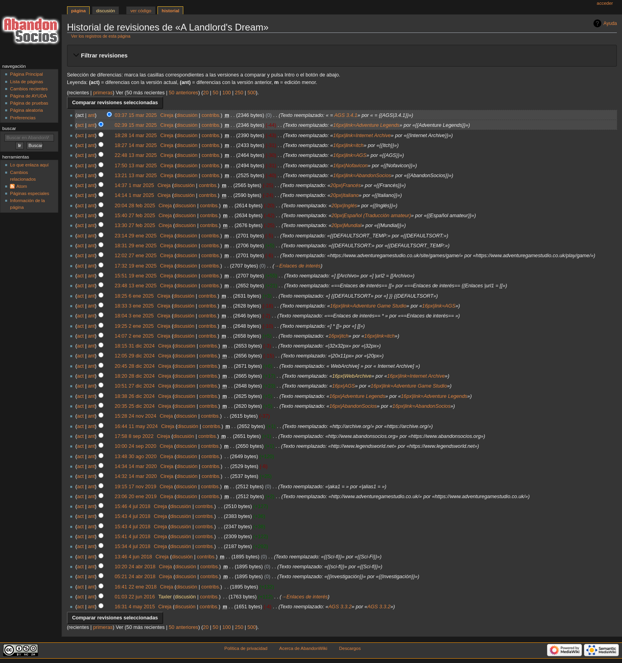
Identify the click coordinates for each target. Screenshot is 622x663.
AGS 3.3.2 (340, 607)
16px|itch (338, 336)
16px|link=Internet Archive (362, 135)
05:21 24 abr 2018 (135, 576)
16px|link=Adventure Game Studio (368, 306)
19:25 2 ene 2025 (134, 326)
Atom (21, 186)
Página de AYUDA (28, 96)
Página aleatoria (26, 110)
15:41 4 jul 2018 (132, 536)
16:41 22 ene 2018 (136, 587)
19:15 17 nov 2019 (135, 486)
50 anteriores (183, 93)
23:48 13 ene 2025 (136, 286)
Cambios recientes (29, 88)
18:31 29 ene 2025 (136, 245)
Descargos (350, 648)
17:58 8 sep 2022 (134, 436)
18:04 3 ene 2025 (134, 316)
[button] (341, 55)
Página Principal (26, 74)
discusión (187, 115)
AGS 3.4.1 (345, 115)
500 (252, 93)
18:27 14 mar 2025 (136, 145)
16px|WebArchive (351, 376)
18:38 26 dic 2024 (135, 396)
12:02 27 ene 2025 (136, 255)
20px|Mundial (346, 225)
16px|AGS (343, 386)
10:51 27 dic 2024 (135, 386)
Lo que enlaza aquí (29, 164)
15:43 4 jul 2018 (132, 516)
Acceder (605, 3)
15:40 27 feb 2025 (135, 215)
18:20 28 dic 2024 (135, 376)
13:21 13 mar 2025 (136, 175)
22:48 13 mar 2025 (136, 155)
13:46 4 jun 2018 (133, 557)
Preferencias (22, 117)
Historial (171, 10)
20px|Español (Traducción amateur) (371, 215)
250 (239, 93)
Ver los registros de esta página (100, 36)
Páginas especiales (29, 193)
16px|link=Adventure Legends (366, 125)
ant (91, 115)
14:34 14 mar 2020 (136, 466)
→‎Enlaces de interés (297, 266)
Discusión (105, 10)
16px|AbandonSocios (353, 406)
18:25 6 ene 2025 (134, 296)
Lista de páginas (26, 81)
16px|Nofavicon (350, 165)
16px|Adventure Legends (357, 396)
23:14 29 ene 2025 (136, 236)
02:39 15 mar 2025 (136, 125)
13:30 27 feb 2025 (135, 225)
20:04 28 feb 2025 (135, 205)
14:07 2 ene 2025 (134, 336)
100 (227, 93)
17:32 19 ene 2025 (136, 266)
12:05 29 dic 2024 (135, 356)
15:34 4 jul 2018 (132, 546)
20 (206, 93)
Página (78, 10)
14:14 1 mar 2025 (134, 195)
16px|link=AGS (350, 155)
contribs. (211, 115)
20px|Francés (345, 185)
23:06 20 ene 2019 (136, 496)
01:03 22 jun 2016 (135, 597)
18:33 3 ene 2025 (134, 306)
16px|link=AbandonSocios (362, 175)
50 (215, 93)
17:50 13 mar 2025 (136, 165)
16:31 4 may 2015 (135, 607)
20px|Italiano (344, 195)
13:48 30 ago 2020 (136, 456)
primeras (103, 93)
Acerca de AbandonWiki (303, 648)
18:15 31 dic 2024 (135, 346)
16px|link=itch (348, 145)
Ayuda (610, 23)
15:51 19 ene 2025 (136, 276)
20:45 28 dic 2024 (135, 366)
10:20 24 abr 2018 (135, 566)
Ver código (141, 10)
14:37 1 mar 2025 (134, 185)
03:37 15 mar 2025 (136, 115)
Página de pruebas (29, 103)
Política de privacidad (246, 648)
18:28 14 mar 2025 (136, 135)
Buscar (9, 128)
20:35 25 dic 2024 (135, 406)
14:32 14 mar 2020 (136, 476)
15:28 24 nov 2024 (135, 416)
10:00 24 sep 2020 (135, 446)
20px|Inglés (344, 205)
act (80, 125)
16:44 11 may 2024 (136, 426)
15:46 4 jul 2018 (132, 506)
